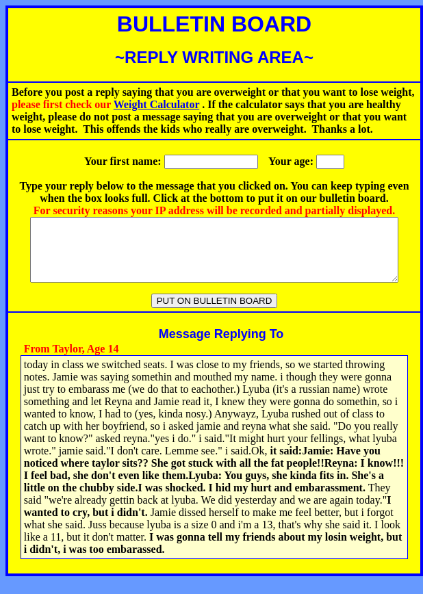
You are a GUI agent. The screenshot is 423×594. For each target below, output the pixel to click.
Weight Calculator (156, 104)
